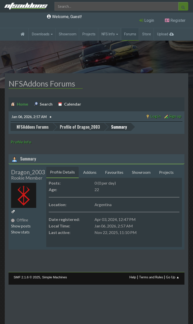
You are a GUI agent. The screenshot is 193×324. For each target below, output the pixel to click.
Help (132, 277)
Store (146, 34)
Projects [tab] (166, 172)
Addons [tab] (89, 172)
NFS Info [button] (110, 34)
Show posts (21, 225)
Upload (162, 34)
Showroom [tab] (141, 172)
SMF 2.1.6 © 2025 (27, 277)
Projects (88, 34)
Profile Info (21, 141)
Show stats (20, 231)
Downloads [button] (42, 34)
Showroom (67, 34)
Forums (130, 34)
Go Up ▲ (172, 277)
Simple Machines (54, 277)
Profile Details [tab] (62, 172)
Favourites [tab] (114, 172)
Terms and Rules (151, 277)
